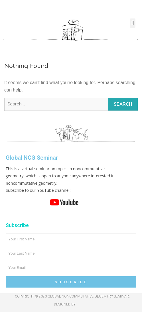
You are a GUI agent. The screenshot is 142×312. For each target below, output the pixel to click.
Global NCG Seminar (32, 157)
